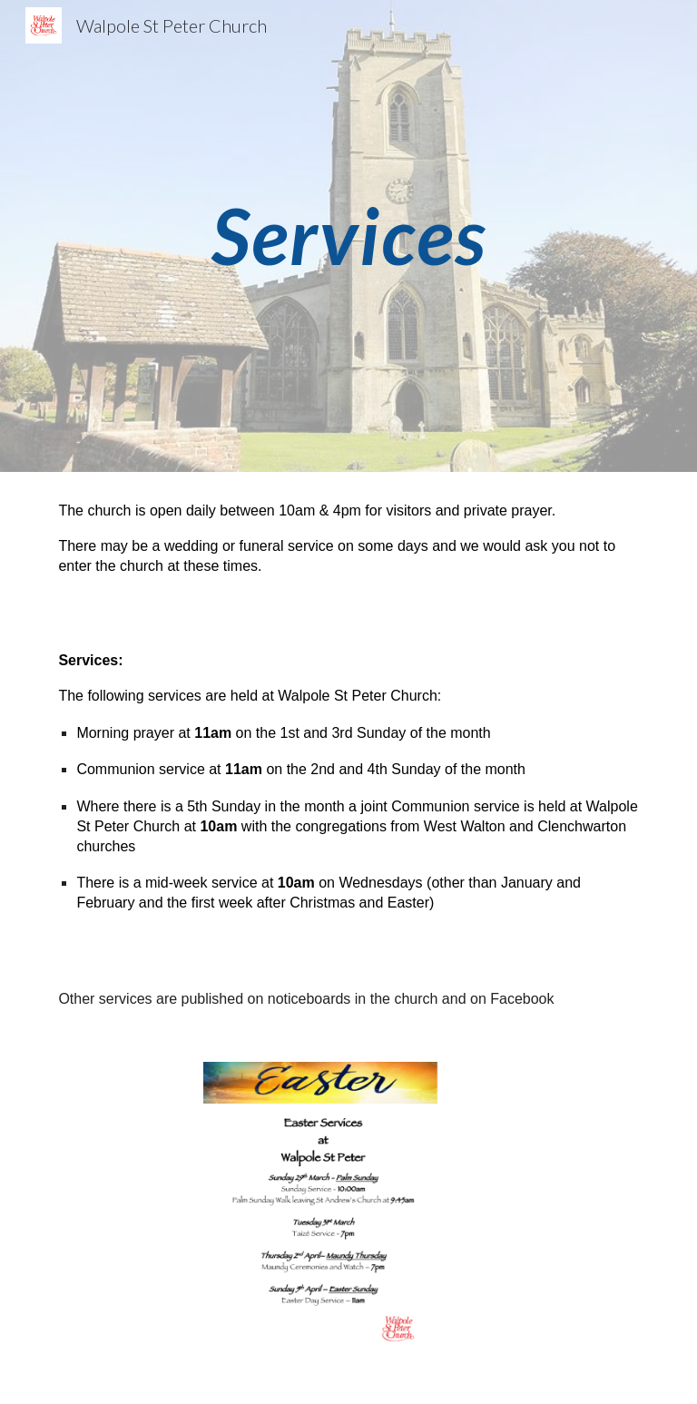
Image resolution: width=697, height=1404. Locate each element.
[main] (348, 235)
